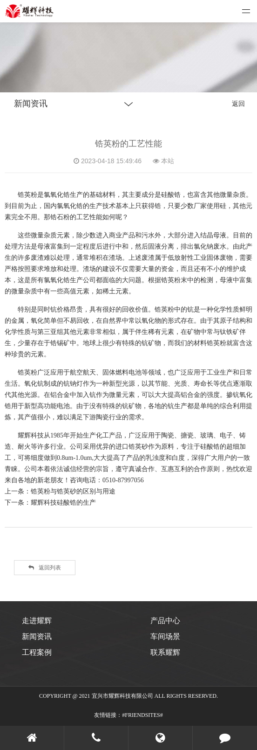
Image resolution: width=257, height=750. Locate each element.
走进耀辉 (37, 621)
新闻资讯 (37, 636)
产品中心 (165, 621)
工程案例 (37, 652)
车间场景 (165, 636)
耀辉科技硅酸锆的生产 (63, 502)
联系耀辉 (165, 652)
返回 (238, 103)
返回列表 (44, 567)
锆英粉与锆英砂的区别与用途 (73, 491)
